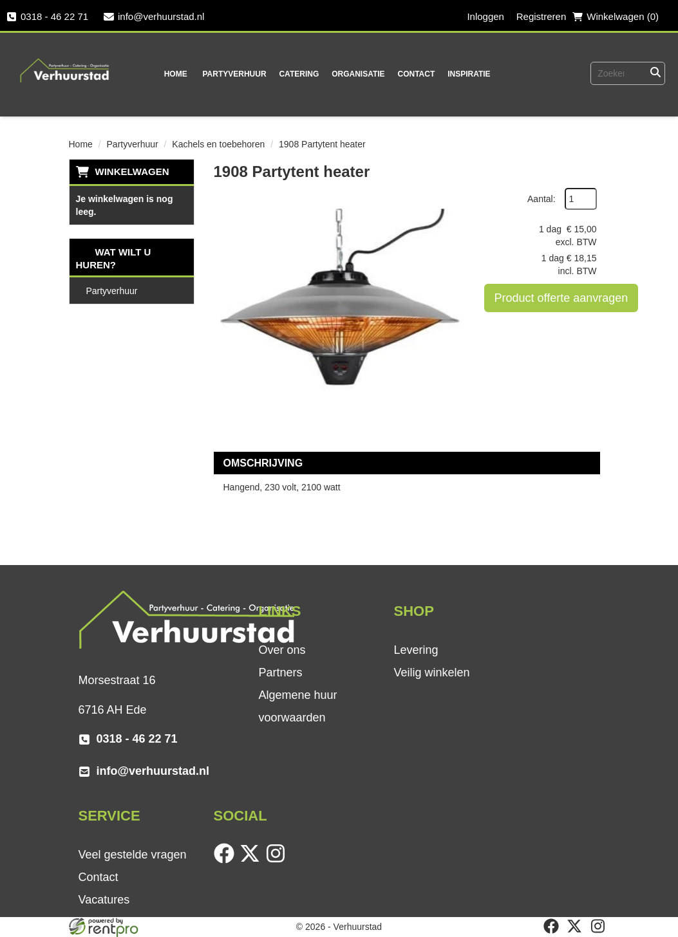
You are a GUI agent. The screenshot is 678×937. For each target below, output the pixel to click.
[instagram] (278, 860)
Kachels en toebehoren (218, 144)
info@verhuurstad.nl (154, 16)
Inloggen (485, 16)
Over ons (281, 650)
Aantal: (541, 199)
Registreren (541, 16)
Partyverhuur (234, 74)
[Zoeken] (655, 73)
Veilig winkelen (431, 672)
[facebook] (227, 860)
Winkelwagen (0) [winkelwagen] (615, 16)
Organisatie (358, 74)
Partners (280, 672)
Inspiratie (468, 74)
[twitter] (252, 860)
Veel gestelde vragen (133, 854)
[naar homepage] (65, 62)
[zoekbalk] (608, 73)
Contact (416, 74)
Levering (415, 650)
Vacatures (104, 899)
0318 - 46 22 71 (47, 16)
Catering (299, 74)
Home (175, 74)
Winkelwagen (132, 171)
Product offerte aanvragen (561, 298)
